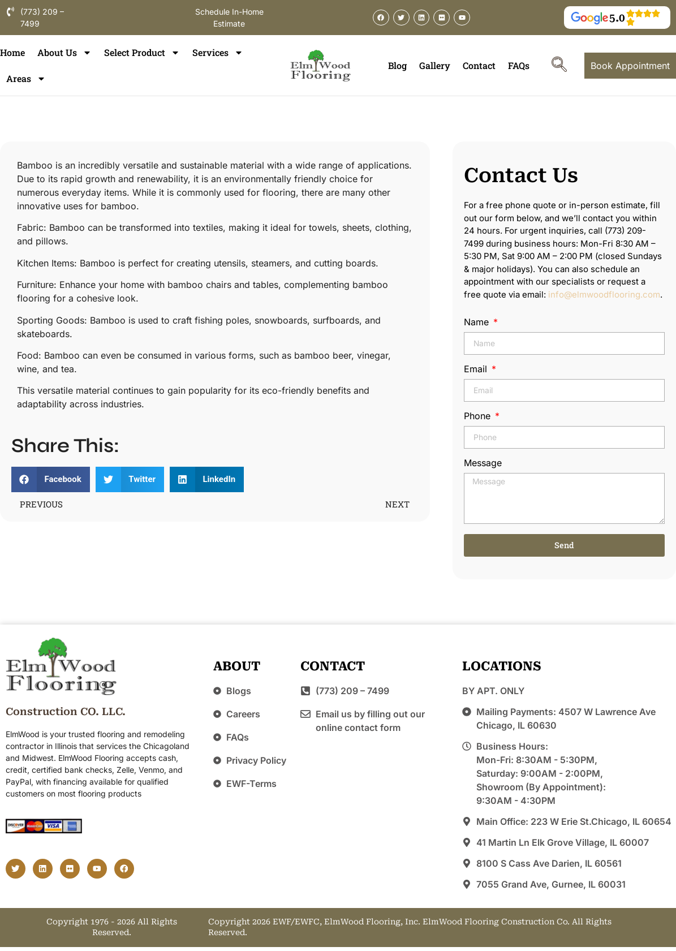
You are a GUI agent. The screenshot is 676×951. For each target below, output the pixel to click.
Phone (478, 416)
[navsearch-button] (559, 65)
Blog (397, 65)
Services (217, 52)
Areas (26, 78)
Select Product (142, 52)
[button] (50, 479)
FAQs (518, 65)
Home (12, 52)
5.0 (617, 17)
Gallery (434, 65)
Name (478, 322)
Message (483, 463)
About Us (64, 52)
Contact (479, 65)
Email (477, 369)
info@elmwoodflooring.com (604, 294)
